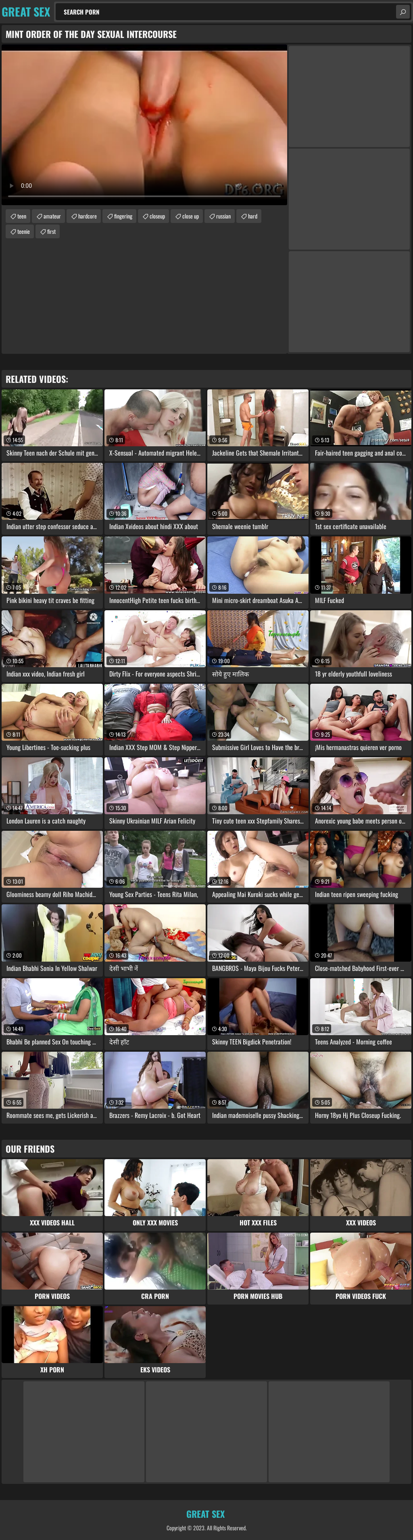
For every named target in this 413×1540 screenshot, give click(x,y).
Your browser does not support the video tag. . (144, 124)
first (51, 231)
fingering (123, 216)
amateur (52, 216)
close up (190, 216)
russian (223, 216)
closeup (157, 216)
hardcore (87, 216)
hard (252, 216)
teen (21, 216)
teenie (23, 231)
